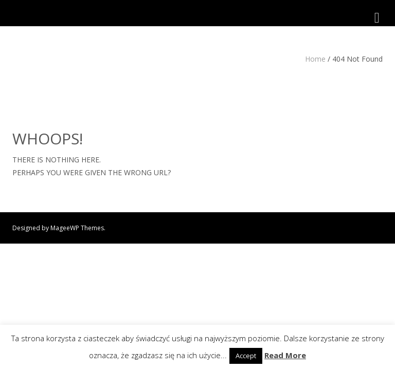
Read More (285, 355)
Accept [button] (246, 355)
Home (315, 59)
